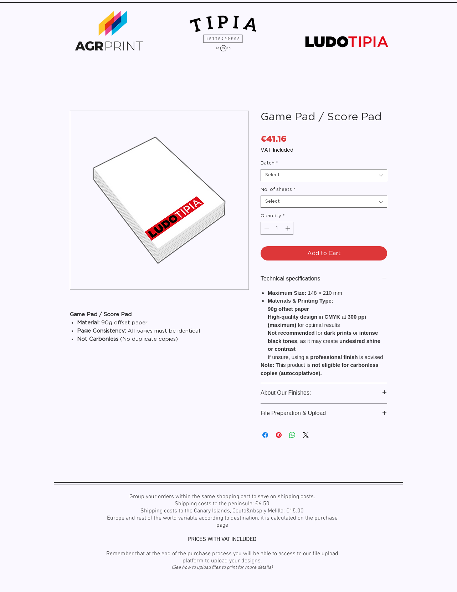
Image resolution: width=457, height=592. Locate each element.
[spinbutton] (277, 228)
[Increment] (288, 228)
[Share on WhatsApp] (292, 435)
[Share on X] (306, 435)
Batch (269, 163)
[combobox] (324, 175)
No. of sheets (278, 189)
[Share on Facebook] (265, 435)
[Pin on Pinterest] (278, 435)
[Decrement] (266, 228)
